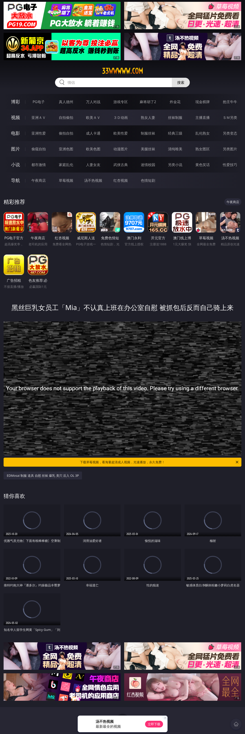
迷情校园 (148, 164)
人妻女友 (93, 164)
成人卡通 (93, 133)
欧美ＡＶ (93, 117)
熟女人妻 (148, 117)
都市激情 (38, 164)
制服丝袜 (148, 133)
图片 (15, 149)
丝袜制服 (175, 117)
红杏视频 (120, 180)
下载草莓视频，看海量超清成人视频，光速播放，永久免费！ (159, 462)
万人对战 (93, 101)
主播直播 (202, 117)
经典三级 (175, 133)
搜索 (180, 82)
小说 (15, 165)
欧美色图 (93, 148)
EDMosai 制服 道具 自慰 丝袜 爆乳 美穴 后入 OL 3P (43, 475)
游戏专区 (120, 101)
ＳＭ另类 (230, 117)
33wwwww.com (122, 71)
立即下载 (154, 724)
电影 (15, 133)
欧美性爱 (120, 133)
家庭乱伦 (66, 164)
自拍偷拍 (66, 117)
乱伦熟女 (202, 133)
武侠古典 (120, 164)
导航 (15, 180)
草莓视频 (66, 180)
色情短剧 (148, 180)
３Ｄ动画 (120, 117)
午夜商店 (38, 180)
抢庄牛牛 (230, 101)
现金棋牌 (202, 101)
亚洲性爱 (38, 133)
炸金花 (175, 101)
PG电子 (38, 101)
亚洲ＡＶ (38, 117)
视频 (15, 117)
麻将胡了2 (148, 101)
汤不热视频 (93, 180)
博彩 (15, 102)
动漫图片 (120, 148)
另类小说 (175, 164)
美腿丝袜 (148, 148)
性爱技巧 (230, 164)
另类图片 (230, 148)
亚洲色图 (66, 148)
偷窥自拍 (38, 148)
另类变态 (230, 133)
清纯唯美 (175, 148)
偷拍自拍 (66, 133)
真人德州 (66, 101)
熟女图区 (202, 148)
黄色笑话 (202, 164)
